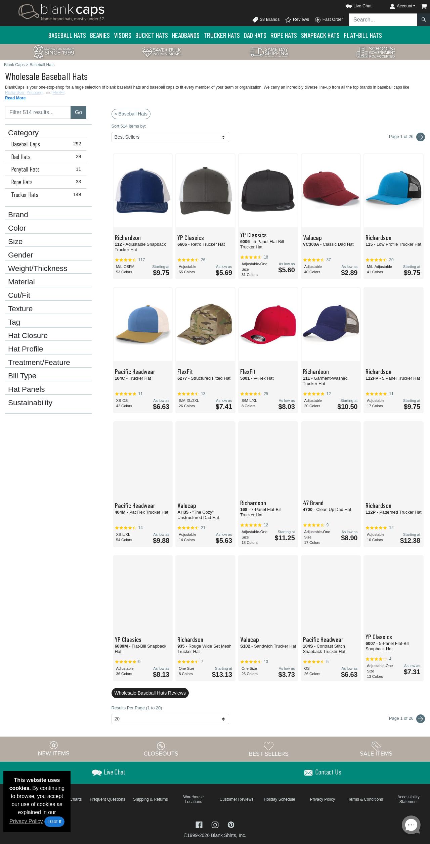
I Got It (54, 821)
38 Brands (266, 19)
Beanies (100, 35)
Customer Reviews (237, 799)
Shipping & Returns (150, 799)
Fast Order (328, 19)
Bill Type (22, 376)
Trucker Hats (222, 35)
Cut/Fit (19, 295)
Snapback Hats (320, 35)
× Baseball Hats (131, 113)
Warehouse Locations (193, 799)
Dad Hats (255, 35)
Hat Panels (26, 389)
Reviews (297, 19)
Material (21, 282)
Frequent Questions (107, 799)
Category (23, 133)
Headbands (186, 35)
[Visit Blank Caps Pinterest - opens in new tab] (231, 824)
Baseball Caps (47, 144)
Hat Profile (25, 349)
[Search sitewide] (383, 19)
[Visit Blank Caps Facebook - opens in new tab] (200, 824)
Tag (14, 322)
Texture (20, 309)
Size (15, 241)
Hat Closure (28, 335)
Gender (20, 255)
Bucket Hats (151, 35)
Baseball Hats (67, 35)
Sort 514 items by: (129, 126)
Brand (18, 215)
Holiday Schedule (279, 799)
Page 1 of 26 (407, 718)
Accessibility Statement (408, 799)
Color (17, 228)
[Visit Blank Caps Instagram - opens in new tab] (216, 824)
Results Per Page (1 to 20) (137, 707)
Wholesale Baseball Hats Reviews (150, 693)
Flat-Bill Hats (363, 35)
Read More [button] (15, 98)
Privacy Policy (26, 821)
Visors (122, 35)
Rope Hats (283, 35)
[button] (352, 5)
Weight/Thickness (37, 268)
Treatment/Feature (39, 362)
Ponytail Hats (47, 169)
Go (78, 112)
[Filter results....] (38, 112)
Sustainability (30, 403)
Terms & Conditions (365, 799)
